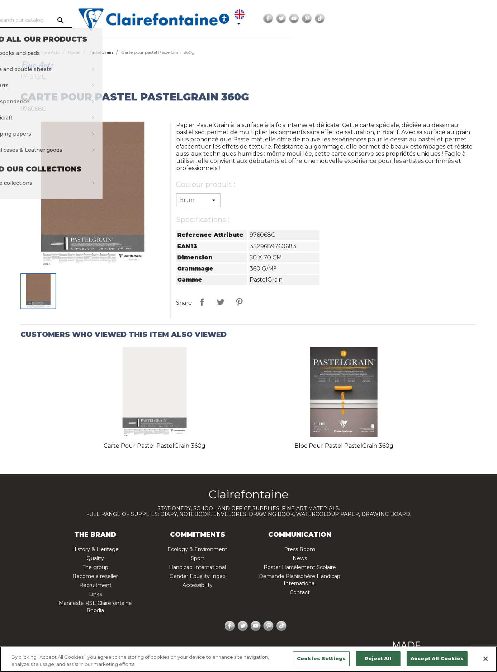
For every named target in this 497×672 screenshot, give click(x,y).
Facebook (414, 18)
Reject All (378, 658)
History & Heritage (95, 549)
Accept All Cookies (437, 658)
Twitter (427, 18)
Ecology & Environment (197, 549)
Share (202, 302)
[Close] (485, 659)
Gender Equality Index (197, 576)
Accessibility (198, 585)
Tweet (220, 302)
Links (95, 594)
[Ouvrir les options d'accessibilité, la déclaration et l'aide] (360, 19)
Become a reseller (95, 576)
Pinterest (453, 18)
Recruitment (95, 585)
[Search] (86, 20)
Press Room (299, 549)
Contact (300, 592)
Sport (197, 558)
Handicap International (197, 567)
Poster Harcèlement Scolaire (300, 567)
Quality (95, 558)
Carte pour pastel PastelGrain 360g (154, 445)
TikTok (466, 18)
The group (95, 567)
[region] (248, 659)
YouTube (440, 18)
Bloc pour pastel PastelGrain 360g (343, 445)
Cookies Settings (321, 658)
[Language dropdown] (381, 19)
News (300, 558)
